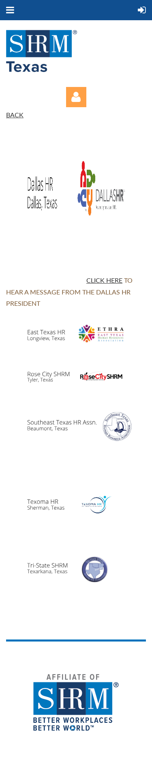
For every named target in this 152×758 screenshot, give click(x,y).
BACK (15, 115)
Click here (104, 280)
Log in (76, 97)
